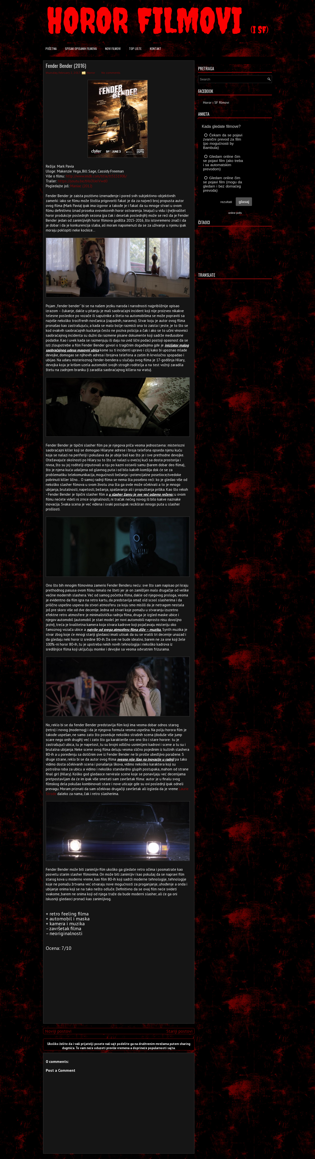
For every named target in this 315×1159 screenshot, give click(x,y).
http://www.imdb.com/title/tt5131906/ (96, 176)
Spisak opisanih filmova (81, 48)
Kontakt (155, 48)
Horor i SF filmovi (216, 102)
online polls (235, 212)
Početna (51, 48)
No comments (110, 72)
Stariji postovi (179, 1031)
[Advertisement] (118, 985)
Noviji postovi (58, 1031)
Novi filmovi (113, 48)
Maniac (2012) (81, 186)
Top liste (135, 48)
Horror (91, 72)
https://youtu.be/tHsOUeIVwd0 (82, 181)
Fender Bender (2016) (66, 65)
